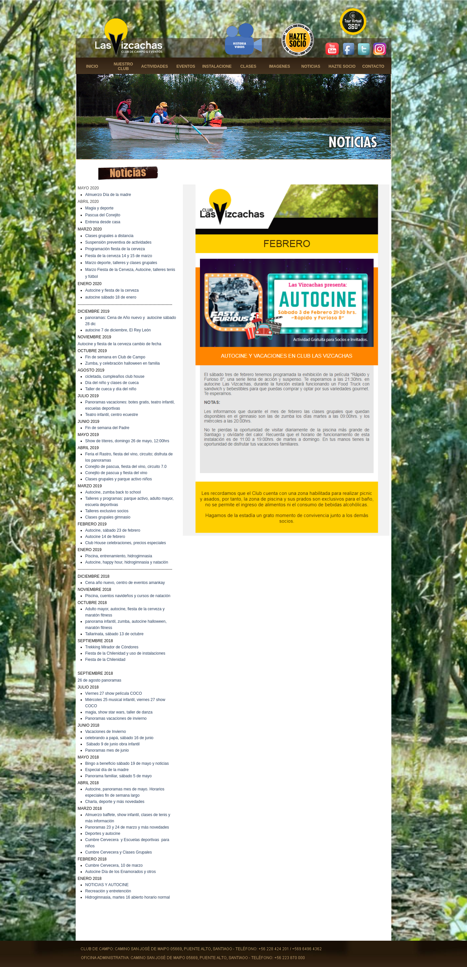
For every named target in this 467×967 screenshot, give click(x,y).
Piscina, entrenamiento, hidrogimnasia (118, 556)
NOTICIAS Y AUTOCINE (107, 884)
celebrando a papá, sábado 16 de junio (119, 738)
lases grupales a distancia (111, 235)
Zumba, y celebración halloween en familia (122, 363)
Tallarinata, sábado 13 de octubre (114, 634)
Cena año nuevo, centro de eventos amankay (125, 582)
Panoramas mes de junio (107, 750)
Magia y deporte (99, 208)
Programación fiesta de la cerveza (115, 249)
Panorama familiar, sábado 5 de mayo (118, 776)
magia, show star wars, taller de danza (119, 712)
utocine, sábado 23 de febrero (114, 530)
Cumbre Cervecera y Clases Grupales (118, 852)
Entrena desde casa (102, 222)
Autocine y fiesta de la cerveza (112, 290)
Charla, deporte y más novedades (114, 801)
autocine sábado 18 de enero (110, 297)
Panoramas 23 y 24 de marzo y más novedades (127, 827)
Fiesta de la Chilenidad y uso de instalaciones (125, 653)
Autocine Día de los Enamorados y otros (120, 871)
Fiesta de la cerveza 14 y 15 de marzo (118, 256)
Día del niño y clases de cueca (112, 382)
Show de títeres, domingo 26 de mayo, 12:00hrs (127, 441)
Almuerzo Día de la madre (108, 194)
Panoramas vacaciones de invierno (116, 718)
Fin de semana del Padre (107, 427)
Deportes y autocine (102, 833)
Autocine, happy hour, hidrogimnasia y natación (126, 562)
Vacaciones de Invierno (105, 731)
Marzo (91, 262)
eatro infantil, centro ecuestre (112, 414)
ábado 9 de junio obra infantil (114, 744)
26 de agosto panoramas (99, 680)
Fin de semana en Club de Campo (115, 357)
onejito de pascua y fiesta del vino (117, 473)
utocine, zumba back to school (114, 492)
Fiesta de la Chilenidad (105, 659)
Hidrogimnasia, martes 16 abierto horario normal (127, 897)
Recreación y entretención (108, 891)
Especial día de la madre (107, 769)
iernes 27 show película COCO (115, 693)
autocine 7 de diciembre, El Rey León (118, 330)
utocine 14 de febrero (106, 536)
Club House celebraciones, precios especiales (125, 543)
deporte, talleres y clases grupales (127, 262)
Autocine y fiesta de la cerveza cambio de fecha (119, 344)
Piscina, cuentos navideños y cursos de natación (127, 595)
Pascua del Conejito (102, 215)
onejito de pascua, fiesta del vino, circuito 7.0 (127, 466)
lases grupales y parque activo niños (120, 479)
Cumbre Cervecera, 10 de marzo (114, 865)
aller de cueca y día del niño (111, 389)
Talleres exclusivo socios (106, 511)
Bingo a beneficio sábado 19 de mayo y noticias (127, 763)
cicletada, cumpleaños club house (114, 376)
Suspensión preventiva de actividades (118, 242)
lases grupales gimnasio (109, 517)
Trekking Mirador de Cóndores (111, 647)
